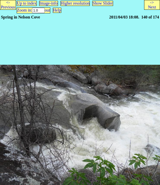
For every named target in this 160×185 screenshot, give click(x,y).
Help (57, 10)
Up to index (26, 3)
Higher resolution (75, 3)
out (47, 10)
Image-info (48, 3)
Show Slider (103, 3)
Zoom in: (24, 10)
